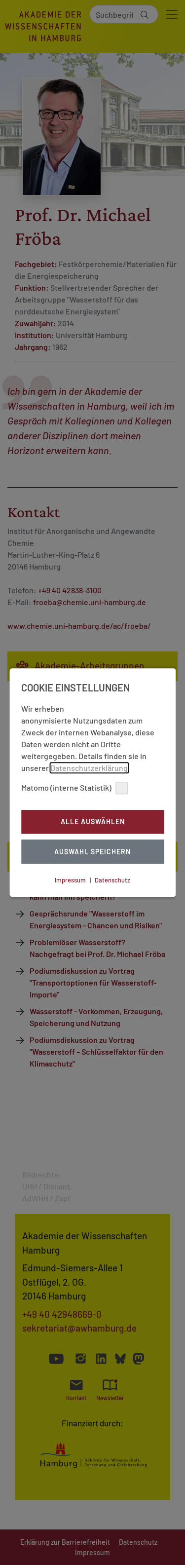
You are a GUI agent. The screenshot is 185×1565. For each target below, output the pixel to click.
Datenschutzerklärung (89, 767)
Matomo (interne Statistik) (74, 788)
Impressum (70, 880)
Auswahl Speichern (92, 851)
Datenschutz (112, 880)
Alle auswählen (93, 822)
